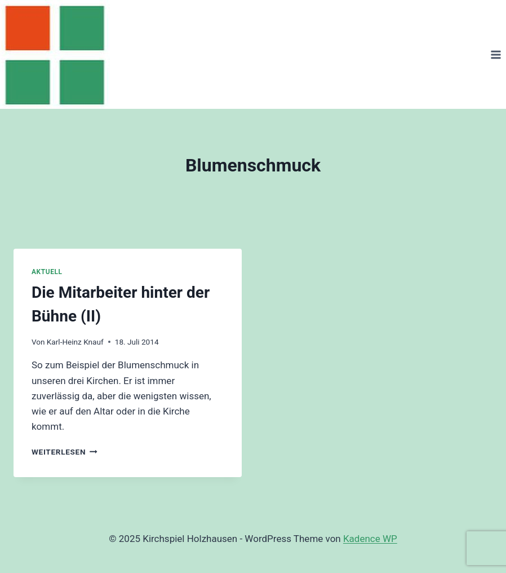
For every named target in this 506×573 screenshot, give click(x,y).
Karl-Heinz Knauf (75, 341)
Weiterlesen (64, 451)
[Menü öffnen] (495, 54)
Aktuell (47, 272)
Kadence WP (370, 538)
